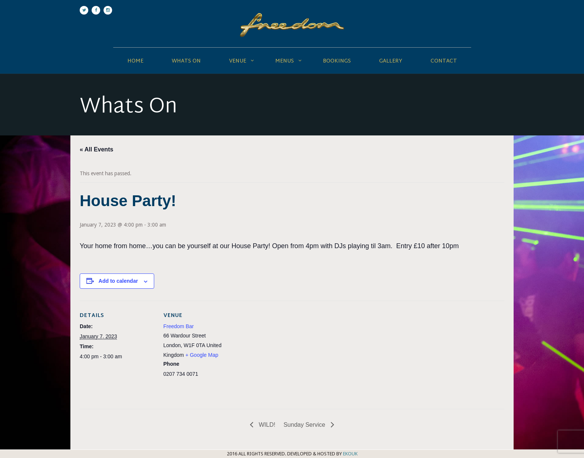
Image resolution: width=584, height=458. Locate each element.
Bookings (337, 61)
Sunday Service (305, 425)
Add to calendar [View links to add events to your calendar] (118, 281)
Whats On (186, 61)
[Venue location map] (286, 352)
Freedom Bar (179, 326)
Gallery (390, 61)
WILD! (266, 425)
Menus (284, 61)
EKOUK (350, 454)
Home (135, 61)
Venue (237, 61)
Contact (444, 61)
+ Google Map (201, 355)
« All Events (96, 149)
